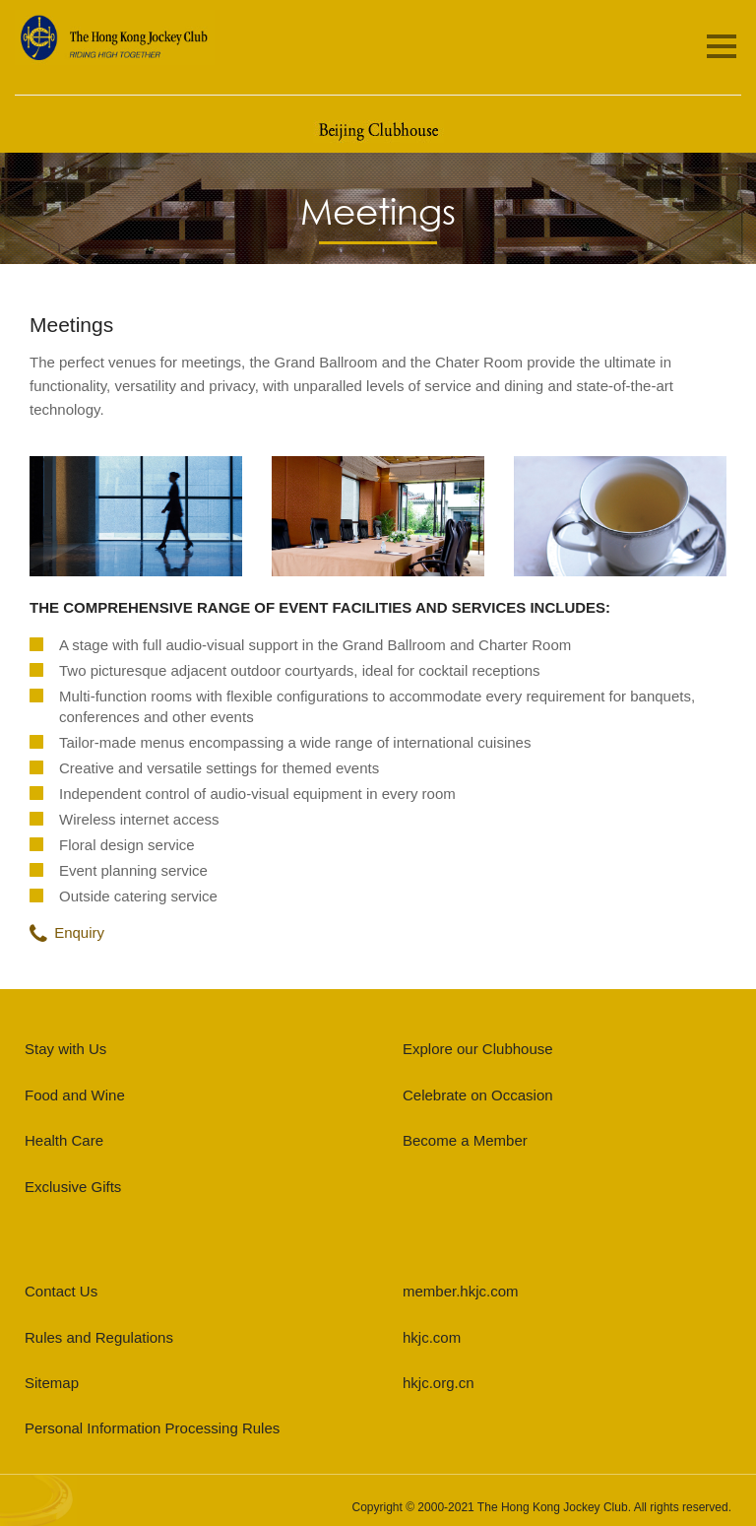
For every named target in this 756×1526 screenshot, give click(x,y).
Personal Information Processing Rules (152, 1428)
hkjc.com (432, 1337)
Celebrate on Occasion (478, 1095)
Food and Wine (75, 1095)
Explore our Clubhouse (478, 1048)
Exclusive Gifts (73, 1186)
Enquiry (67, 932)
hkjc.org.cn (438, 1382)
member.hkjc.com (461, 1291)
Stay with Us (65, 1048)
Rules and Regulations (99, 1337)
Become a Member (465, 1140)
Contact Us (61, 1291)
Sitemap (52, 1382)
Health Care (64, 1140)
